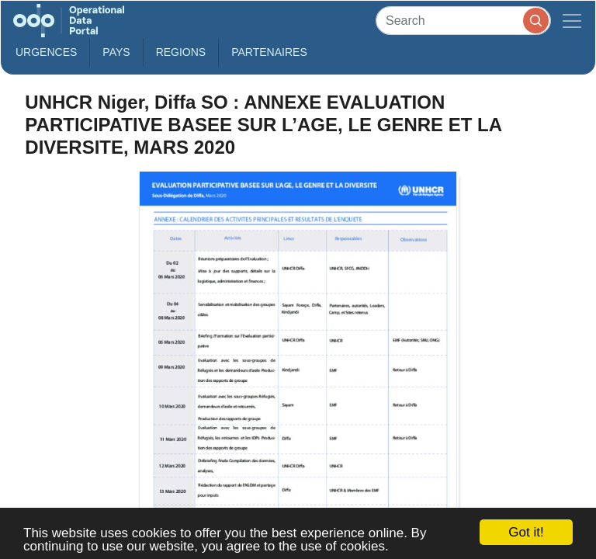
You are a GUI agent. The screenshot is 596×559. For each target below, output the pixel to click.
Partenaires (269, 52)
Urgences (46, 52)
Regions (181, 52)
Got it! (525, 532)
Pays (116, 52)
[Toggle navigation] (572, 20)
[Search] (463, 20)
